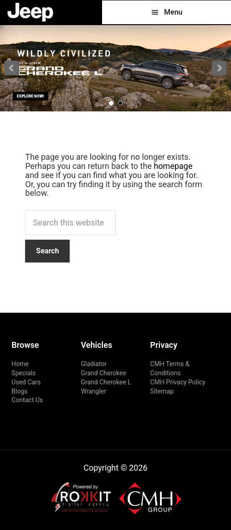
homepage (173, 166)
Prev (12, 68)
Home (20, 363)
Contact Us (27, 400)
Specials (23, 373)
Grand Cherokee (103, 373)
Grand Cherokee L (106, 382)
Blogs (19, 391)
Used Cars (26, 382)
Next (219, 68)
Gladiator (94, 363)
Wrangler (93, 391)
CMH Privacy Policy (177, 382)
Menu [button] (173, 12)
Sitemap (162, 391)
